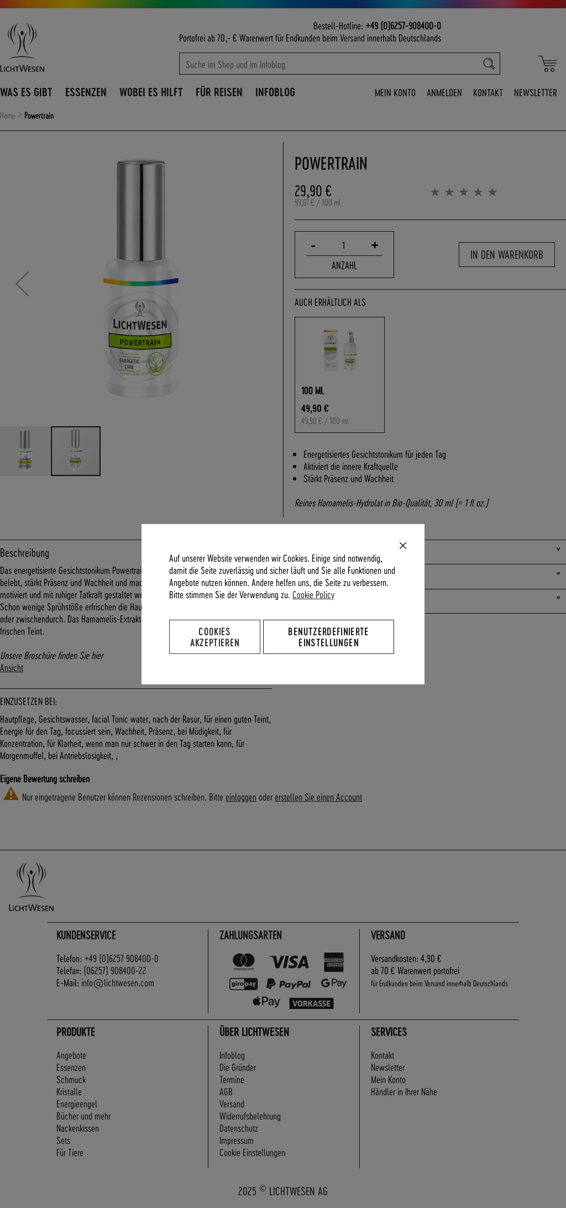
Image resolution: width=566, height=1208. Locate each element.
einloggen (241, 796)
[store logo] (56, 47)
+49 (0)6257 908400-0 (121, 958)
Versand (352, 37)
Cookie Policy (313, 593)
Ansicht (11, 667)
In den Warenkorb (506, 254)
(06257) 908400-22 (114, 970)
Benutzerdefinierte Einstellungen (328, 636)
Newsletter (535, 92)
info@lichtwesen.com (117, 982)
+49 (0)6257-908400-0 (403, 25)
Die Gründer (237, 1067)
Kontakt (488, 92)
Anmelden (444, 92)
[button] (22, 283)
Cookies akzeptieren (215, 636)
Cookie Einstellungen (252, 1152)
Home (7, 116)
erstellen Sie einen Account (318, 796)
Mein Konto (395, 92)
